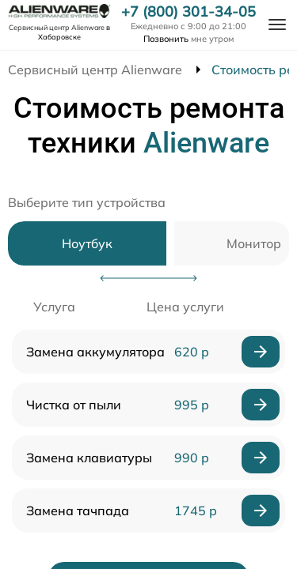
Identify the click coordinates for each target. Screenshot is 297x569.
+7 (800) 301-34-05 (188, 12)
